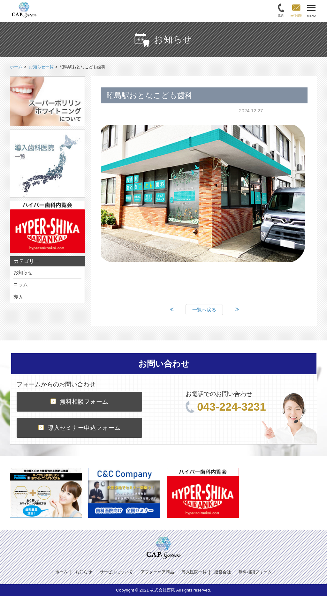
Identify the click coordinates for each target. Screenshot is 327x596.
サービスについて (116, 572)
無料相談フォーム (79, 401)
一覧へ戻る (204, 309)
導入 (18, 297)
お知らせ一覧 (41, 66)
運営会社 (222, 572)
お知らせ (23, 272)
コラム (20, 284)
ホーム (61, 572)
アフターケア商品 (157, 572)
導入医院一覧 (194, 572)
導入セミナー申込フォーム (79, 427)
